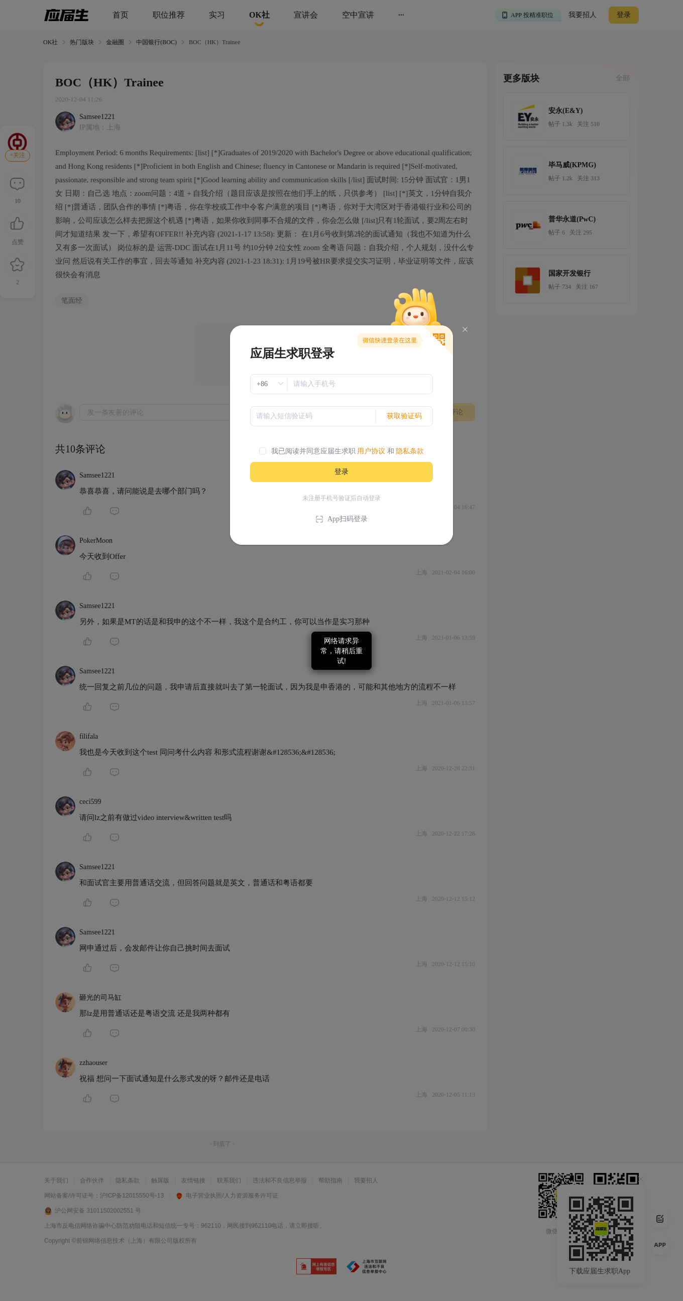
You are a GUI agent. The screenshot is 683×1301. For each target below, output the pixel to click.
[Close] (465, 329)
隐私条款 (410, 451)
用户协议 (371, 451)
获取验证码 (404, 416)
